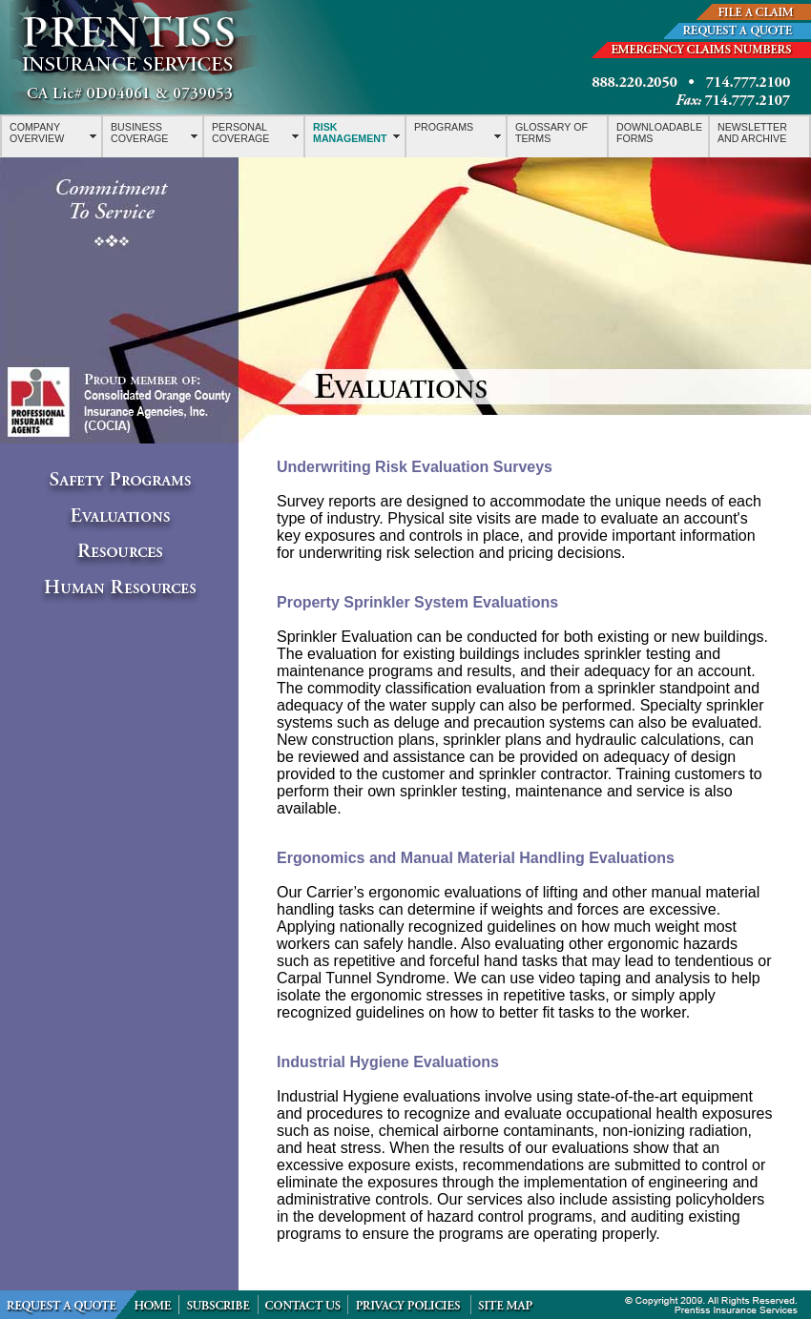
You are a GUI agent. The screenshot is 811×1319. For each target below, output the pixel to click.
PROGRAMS (443, 127)
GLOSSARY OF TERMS (551, 132)
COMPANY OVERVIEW (37, 132)
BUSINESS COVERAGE (139, 132)
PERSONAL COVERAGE (240, 132)
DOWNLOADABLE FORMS (659, 132)
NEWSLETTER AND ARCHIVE (752, 132)
